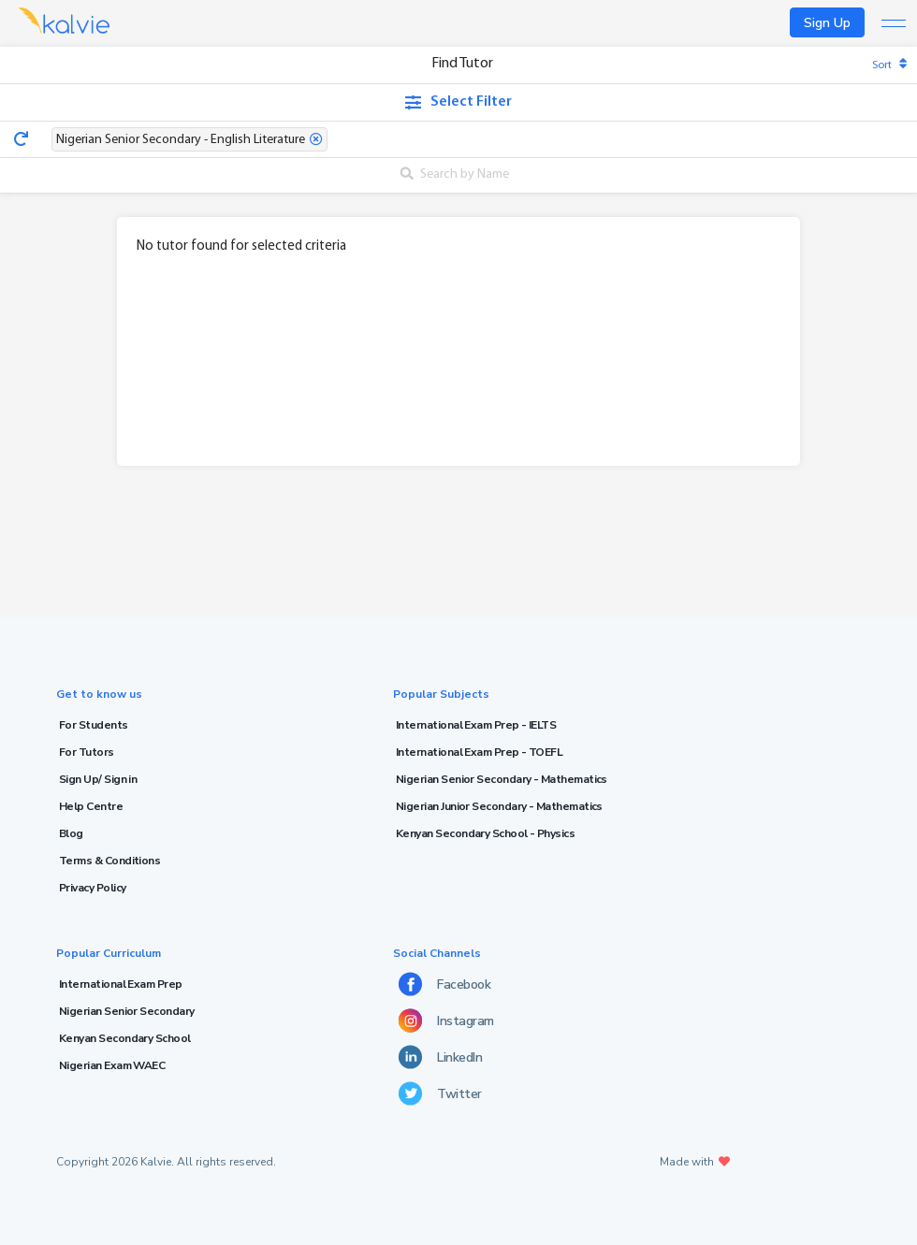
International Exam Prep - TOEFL (479, 752)
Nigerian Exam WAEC (112, 1065)
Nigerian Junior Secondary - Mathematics (499, 806)
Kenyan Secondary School (125, 1038)
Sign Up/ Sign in (98, 779)
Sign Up (827, 23)
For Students (93, 724)
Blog (71, 833)
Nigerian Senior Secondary (127, 1011)
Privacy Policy (92, 887)
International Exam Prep (120, 984)
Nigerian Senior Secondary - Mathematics (501, 779)
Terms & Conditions (109, 860)
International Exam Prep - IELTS (476, 724)
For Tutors (86, 752)
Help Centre (91, 806)
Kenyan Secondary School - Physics (485, 833)
